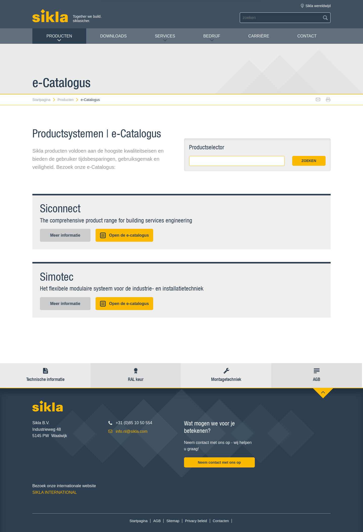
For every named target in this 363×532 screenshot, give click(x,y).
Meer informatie (65, 235)
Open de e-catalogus (124, 235)
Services (165, 38)
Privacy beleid (196, 521)
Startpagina (44, 100)
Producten (59, 38)
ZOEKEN (308, 161)
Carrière (258, 36)
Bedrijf (211, 38)
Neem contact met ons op (219, 462)
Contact (306, 36)
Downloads (113, 36)
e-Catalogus (90, 100)
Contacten (221, 521)
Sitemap (172, 521)
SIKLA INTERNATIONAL (54, 492)
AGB (157, 521)
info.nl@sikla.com (132, 431)
